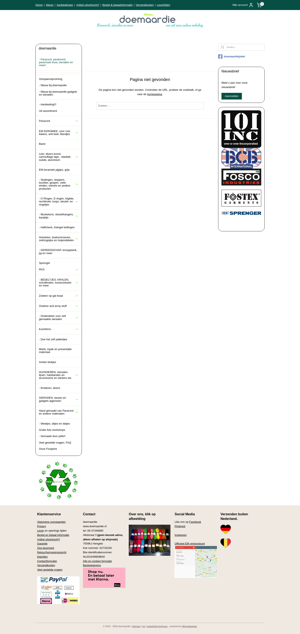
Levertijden (163, 4)
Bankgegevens (92, 565)
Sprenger (44, 263)
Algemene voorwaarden (51, 521)
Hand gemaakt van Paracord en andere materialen (58, 412)
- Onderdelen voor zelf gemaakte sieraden (58, 317)
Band (42, 143)
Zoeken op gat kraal (58, 295)
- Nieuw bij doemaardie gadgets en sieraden (58, 93)
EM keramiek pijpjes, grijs (54, 169)
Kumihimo (58, 329)
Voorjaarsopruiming (50, 79)
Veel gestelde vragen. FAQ (55, 442)
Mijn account (243, 5)
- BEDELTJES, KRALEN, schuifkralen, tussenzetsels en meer (58, 282)
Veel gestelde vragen (49, 569)
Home (39, 4)
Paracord (58, 121)
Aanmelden (232, 96)
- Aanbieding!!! (47, 104)
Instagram (181, 535)
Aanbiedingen (65, 4)
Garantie (42, 543)
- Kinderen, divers (49, 387)
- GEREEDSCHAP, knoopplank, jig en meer (58, 251)
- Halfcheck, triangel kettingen (57, 227)
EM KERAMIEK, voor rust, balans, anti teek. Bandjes (58, 133)
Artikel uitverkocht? (87, 4)
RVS (58, 269)
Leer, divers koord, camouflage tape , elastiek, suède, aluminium (58, 156)
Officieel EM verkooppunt (190, 543)
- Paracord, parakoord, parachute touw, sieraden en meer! (56, 62)
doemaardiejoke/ (231, 56)
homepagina (154, 94)
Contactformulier (47, 561)
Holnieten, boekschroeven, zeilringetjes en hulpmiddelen (58, 239)
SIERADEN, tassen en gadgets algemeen (58, 399)
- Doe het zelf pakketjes (53, 339)
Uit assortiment (48, 110)
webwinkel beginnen (157, 626)
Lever (40, 530)
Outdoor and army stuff (58, 306)
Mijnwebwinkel (189, 626)
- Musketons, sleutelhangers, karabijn (58, 216)
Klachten (42, 556)
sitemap (136, 626)
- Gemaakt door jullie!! (52, 436)
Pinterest (180, 526)
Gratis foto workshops (52, 429)
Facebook (195, 521)
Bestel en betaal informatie (53, 535)
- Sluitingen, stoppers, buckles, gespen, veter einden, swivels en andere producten (58, 184)
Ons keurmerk (45, 548)
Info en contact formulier (97, 561)
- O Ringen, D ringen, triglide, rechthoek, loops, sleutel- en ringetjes (58, 201)
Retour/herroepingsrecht (51, 552)
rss (143, 626)
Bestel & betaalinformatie (117, 4)
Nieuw (49, 4)
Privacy (41, 526)
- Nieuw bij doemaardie (53, 85)
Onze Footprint (48, 448)
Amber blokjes (47, 362)
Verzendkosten (145, 4)
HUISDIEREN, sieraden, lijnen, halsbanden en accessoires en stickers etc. (58, 375)
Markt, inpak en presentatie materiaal (55, 351)
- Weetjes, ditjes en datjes (54, 423)
